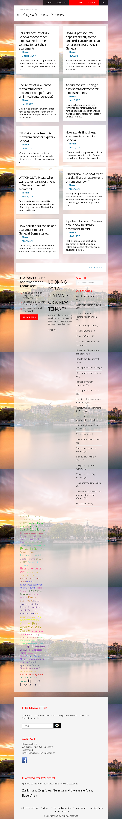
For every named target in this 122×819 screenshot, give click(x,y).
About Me (62, 2)
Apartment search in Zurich (89, 304)
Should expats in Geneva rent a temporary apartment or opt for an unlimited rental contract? (36, 91)
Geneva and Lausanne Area (72, 790)
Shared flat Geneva (28, 671)
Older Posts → (95, 267)
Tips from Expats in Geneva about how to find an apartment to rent (84, 225)
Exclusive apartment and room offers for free (30, 539)
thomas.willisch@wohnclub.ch (41, 752)
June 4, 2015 (27, 148)
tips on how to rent (30, 682)
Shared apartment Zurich (88, 439)
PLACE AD (52, 330)
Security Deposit (33, 656)
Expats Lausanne (27, 558)
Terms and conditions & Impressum (68, 808)
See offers (77, 2)
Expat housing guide (85, 325)
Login (49, 2)
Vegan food (25, 688)
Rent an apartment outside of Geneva (30, 604)
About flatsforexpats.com (88, 296)
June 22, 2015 (27, 104)
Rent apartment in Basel (87, 367)
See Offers (29, 317)
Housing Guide (96, 808)
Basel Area (29, 795)
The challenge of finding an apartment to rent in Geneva (88, 495)
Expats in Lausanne (28, 552)
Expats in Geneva (84, 330)
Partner (44, 808)
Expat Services (62, 811)
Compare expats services (31, 533)
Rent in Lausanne (35, 643)
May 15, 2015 (27, 240)
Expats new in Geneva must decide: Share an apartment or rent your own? (84, 178)
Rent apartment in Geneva (88, 373)
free (28, 572)
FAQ (103, 2)
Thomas (25, 52)
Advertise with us (29, 808)
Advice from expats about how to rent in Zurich (32, 519)
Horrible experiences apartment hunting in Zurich (31, 584)
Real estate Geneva (31, 592)
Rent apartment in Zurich (87, 390)
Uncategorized (83, 503)
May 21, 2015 (74, 236)
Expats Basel (25, 545)
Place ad (92, 2)
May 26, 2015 (27, 196)
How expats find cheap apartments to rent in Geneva (81, 136)
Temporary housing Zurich (88, 482)
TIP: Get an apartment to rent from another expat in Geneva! (37, 137)
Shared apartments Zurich (32, 668)
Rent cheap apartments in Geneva (31, 640)
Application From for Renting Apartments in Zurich (86, 317)
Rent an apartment (28, 598)
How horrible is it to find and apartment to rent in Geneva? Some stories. (37, 230)
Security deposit (83, 434)
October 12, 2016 (29, 55)
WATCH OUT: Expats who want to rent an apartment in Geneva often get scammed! (37, 183)
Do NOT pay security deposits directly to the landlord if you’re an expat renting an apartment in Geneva (83, 40)
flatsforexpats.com (32, 570)
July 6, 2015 (73, 55)
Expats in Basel (38, 545)
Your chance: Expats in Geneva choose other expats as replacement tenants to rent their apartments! (34, 40)
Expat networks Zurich (35, 542)
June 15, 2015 (74, 100)
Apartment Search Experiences (32, 528)
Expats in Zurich (83, 336)
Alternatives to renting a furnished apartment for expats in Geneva (82, 89)
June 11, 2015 (74, 147)
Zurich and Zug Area (36, 790)
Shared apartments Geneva (29, 664)
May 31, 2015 (74, 188)
